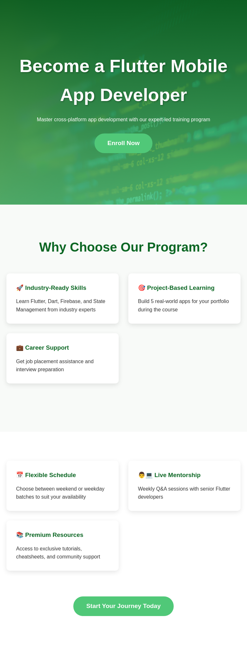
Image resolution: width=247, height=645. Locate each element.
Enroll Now (123, 143)
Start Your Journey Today (123, 606)
